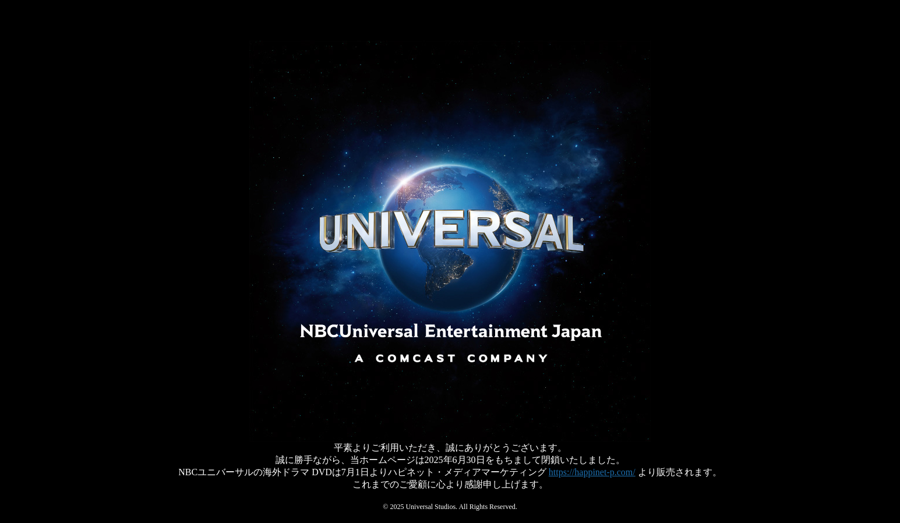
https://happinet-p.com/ (592, 472)
